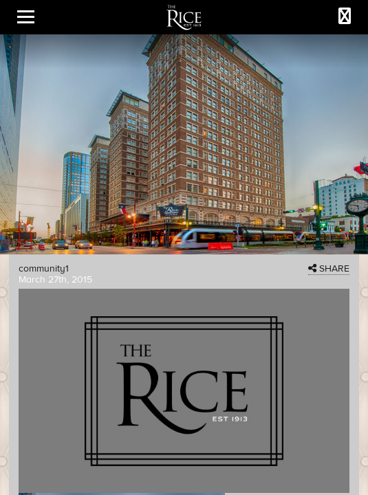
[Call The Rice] (344, 16)
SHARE (328, 269)
